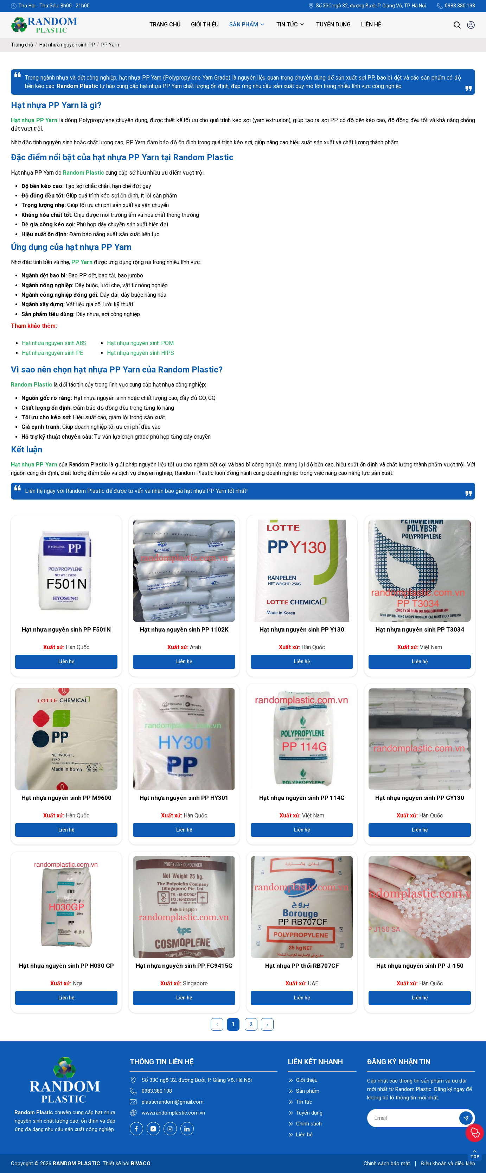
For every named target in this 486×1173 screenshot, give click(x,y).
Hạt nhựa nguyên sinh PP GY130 (419, 797)
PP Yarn (110, 45)
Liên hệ (371, 24)
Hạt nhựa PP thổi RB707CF (302, 965)
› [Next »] (267, 1024)
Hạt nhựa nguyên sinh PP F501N (66, 629)
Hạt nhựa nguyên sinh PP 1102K (184, 629)
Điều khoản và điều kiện (448, 1163)
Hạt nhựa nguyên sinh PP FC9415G (184, 965)
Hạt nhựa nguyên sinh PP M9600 (66, 797)
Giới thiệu (205, 24)
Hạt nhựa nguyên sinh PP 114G (302, 797)
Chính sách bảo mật (387, 1163)
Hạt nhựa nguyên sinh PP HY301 (184, 797)
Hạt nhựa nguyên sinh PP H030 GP (66, 965)
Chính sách (309, 1124)
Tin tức (291, 25)
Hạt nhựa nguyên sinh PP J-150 (419, 965)
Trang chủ (164, 24)
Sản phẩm (247, 25)
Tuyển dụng (333, 24)
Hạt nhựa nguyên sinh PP (67, 45)
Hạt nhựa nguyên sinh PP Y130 (302, 629)
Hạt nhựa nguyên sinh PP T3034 (420, 629)
